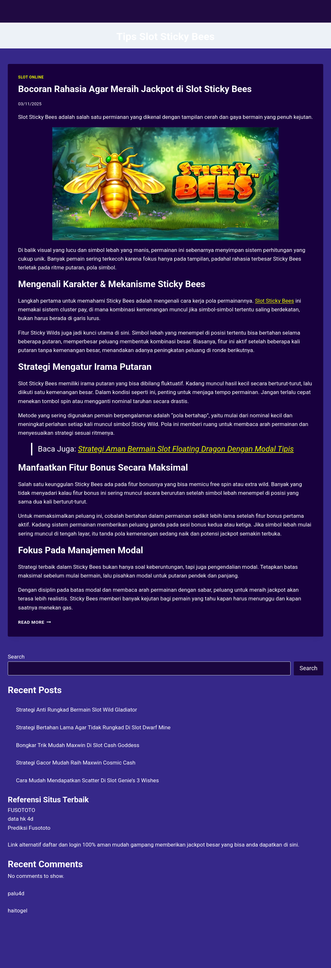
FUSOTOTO (21, 810)
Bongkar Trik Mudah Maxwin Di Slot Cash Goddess (78, 745)
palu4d (16, 893)
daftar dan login (62, 844)
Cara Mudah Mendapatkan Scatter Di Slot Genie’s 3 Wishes (87, 780)
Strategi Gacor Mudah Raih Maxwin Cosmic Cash (75, 762)
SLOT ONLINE (31, 77)
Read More (34, 622)
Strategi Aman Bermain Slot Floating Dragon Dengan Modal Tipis (186, 448)
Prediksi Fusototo (29, 828)
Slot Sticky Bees (274, 300)
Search (16, 656)
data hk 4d (20, 819)
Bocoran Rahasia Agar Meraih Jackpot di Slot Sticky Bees (135, 89)
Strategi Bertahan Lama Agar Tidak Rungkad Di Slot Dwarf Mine (93, 727)
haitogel (17, 910)
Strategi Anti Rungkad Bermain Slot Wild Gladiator (76, 709)
